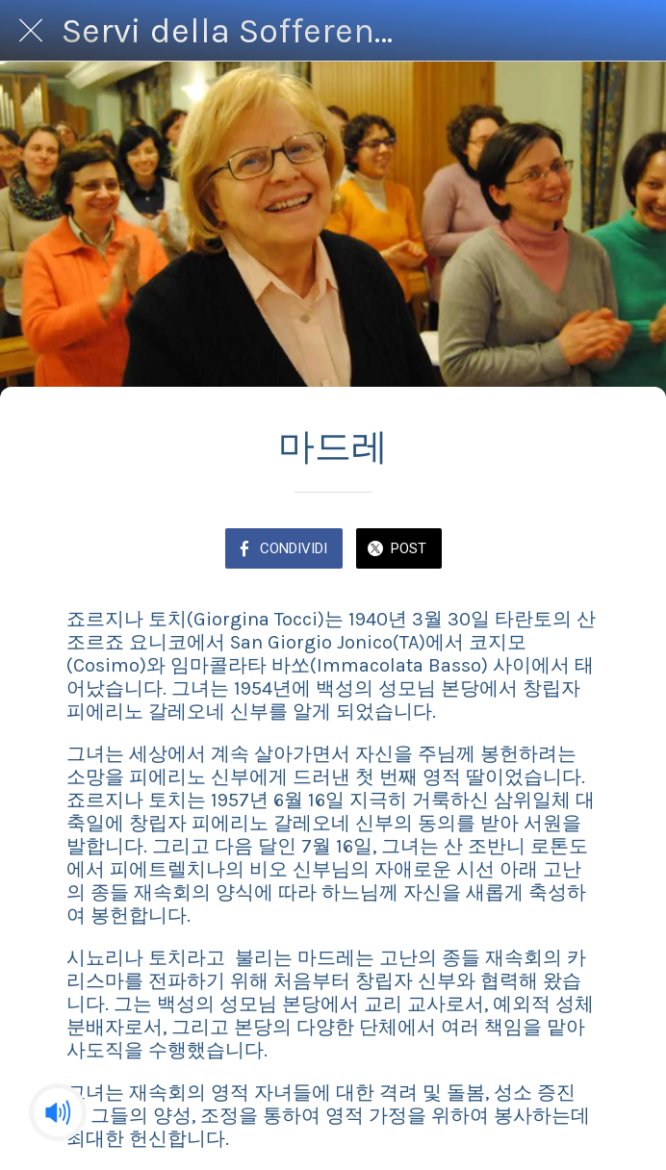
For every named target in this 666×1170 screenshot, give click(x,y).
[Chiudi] (30, 30)
